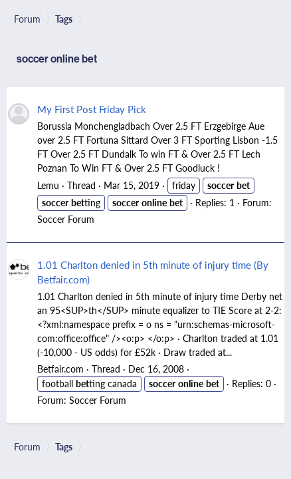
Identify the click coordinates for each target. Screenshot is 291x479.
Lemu (48, 185)
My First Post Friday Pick (91, 109)
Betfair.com (60, 368)
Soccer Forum (65, 219)
